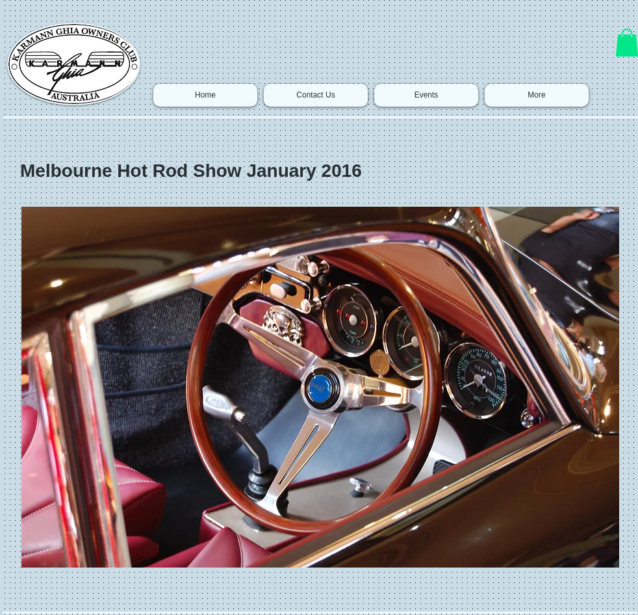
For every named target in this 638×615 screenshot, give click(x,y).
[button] (320, 387)
